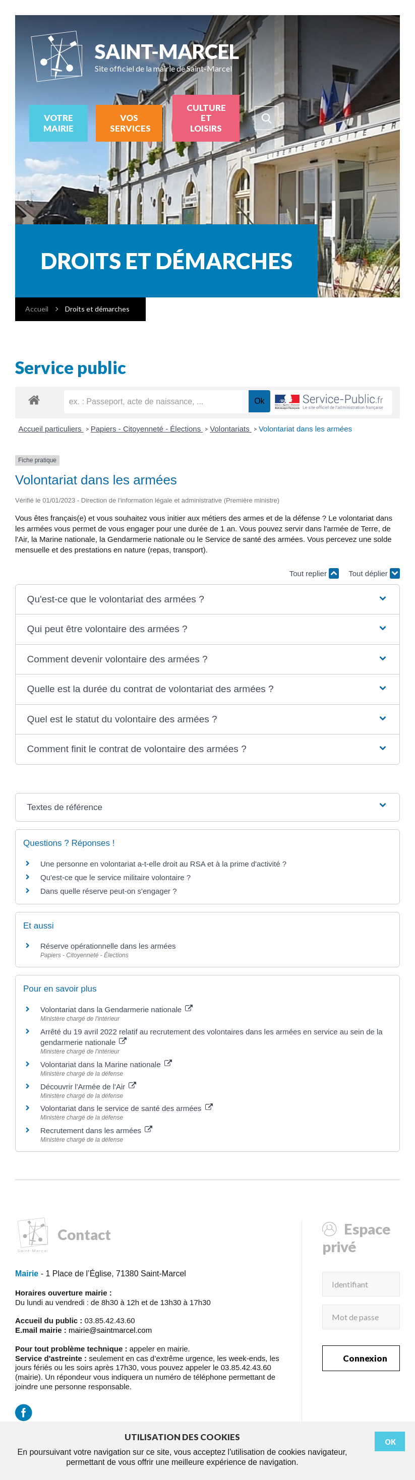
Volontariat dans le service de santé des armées (126, 1108)
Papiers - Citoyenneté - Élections (147, 428)
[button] (208, 599)
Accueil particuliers (51, 428)
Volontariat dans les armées (305, 428)
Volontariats (231, 428)
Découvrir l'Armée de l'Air (88, 1086)
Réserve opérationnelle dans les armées (107, 946)
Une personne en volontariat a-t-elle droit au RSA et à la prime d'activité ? (163, 863)
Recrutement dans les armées (96, 1130)
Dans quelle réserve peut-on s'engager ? (108, 891)
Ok (390, 1442)
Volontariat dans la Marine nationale (106, 1064)
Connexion (365, 1358)
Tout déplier (374, 573)
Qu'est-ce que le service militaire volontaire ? (115, 877)
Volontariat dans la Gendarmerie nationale (116, 1009)
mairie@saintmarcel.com (110, 1330)
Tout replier (314, 573)
